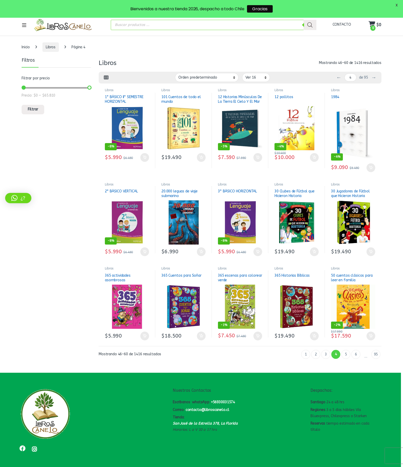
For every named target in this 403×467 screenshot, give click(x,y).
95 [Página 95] (376, 342)
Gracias (260, 9)
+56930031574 (223, 390)
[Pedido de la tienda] (207, 65)
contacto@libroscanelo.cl (207, 397)
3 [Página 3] (326, 342)
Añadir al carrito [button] (144, 145)
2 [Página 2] (316, 342)
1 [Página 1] (306, 342)
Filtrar (33, 97)
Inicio (26, 35)
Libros (51, 35)
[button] (18, 198)
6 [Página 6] (356, 342)
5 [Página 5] (346, 342)
